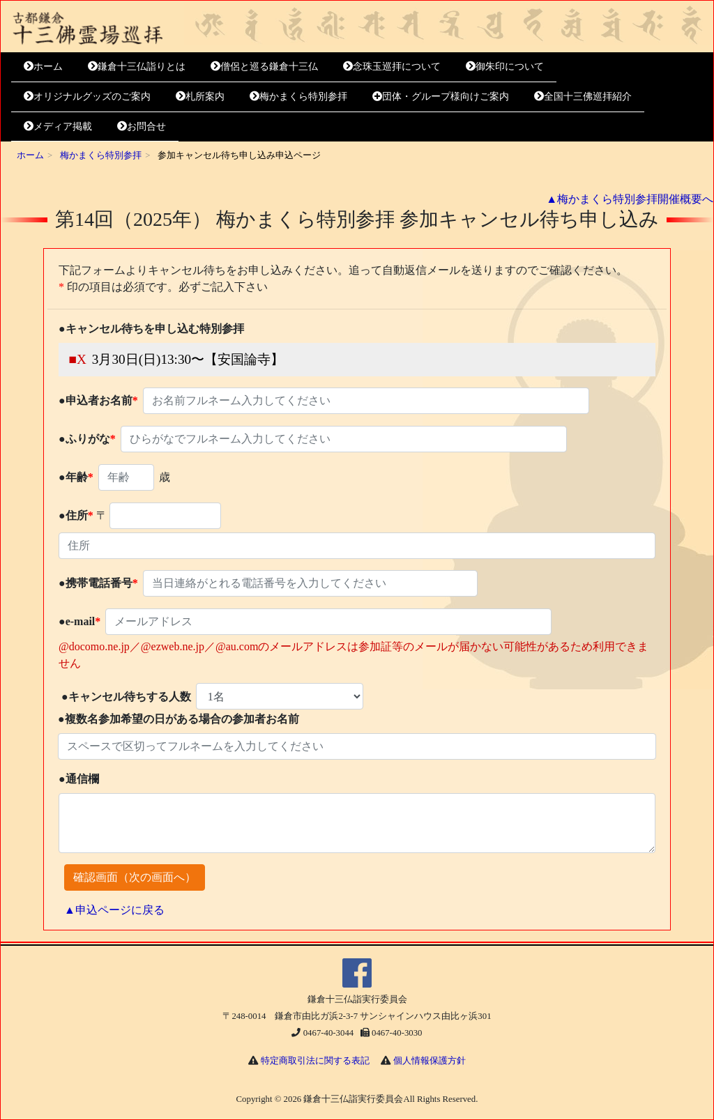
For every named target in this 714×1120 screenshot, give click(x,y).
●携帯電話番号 (98, 583)
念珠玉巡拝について (392, 66)
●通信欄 (79, 779)
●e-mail (79, 621)
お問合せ (141, 126)
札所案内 (200, 96)
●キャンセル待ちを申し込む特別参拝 (151, 329)
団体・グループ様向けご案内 (440, 96)
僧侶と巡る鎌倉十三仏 (264, 66)
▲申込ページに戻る (114, 910)
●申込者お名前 (98, 400)
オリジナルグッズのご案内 (87, 96)
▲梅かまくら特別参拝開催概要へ (629, 199)
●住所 (76, 515)
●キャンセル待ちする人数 (126, 697)
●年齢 (76, 477)
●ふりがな (87, 439)
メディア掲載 (58, 126)
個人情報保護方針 (429, 1061)
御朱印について (505, 66)
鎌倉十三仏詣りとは (136, 66)
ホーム (43, 66)
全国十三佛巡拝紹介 (583, 96)
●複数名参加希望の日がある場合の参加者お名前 (178, 719)
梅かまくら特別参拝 (298, 96)
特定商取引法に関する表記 (315, 1061)
